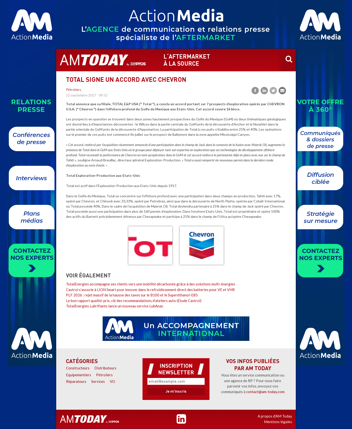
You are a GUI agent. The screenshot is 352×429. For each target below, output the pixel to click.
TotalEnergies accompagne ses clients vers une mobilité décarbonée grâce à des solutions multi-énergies (150, 284)
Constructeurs (77, 368)
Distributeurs (105, 368)
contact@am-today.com (265, 391)
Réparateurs (76, 381)
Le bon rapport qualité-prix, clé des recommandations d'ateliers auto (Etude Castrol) (133, 300)
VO (112, 381)
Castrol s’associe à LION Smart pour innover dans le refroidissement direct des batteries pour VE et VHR (150, 289)
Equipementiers (78, 375)
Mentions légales (278, 421)
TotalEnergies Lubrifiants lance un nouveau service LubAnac (114, 306)
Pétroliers (73, 90)
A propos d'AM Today (275, 416)
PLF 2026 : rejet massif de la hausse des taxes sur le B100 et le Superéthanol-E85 (132, 295)
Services (98, 381)
